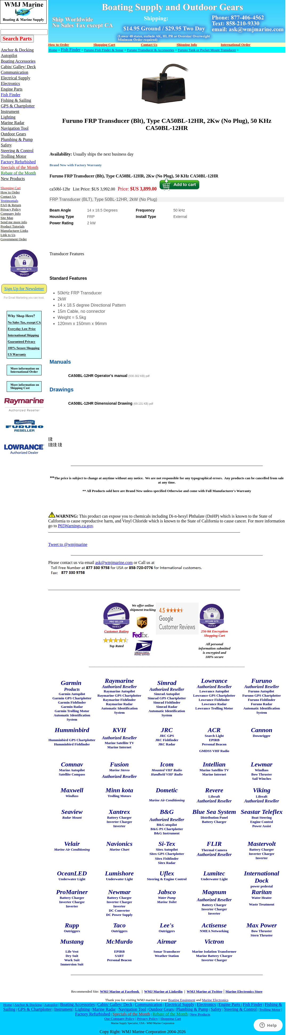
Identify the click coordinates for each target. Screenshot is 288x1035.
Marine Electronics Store (243, 991)
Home (53, 50)
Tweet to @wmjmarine (67, 544)
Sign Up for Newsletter (24, 288)
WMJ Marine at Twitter (204, 991)
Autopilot (51, 1005)
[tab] (167, 356)
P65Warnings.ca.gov (75, 525)
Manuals (60, 362)
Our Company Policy (119, 1019)
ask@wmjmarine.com (113, 562)
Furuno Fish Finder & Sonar (103, 50)
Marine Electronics (215, 1000)
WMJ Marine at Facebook (120, 991)
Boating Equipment (181, 1000)
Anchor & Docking (28, 1005)
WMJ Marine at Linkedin (163, 991)
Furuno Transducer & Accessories (150, 50)
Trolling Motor (270, 1010)
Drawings (62, 389)
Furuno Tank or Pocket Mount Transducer (207, 50)
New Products (200, 1014)
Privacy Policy (147, 1019)
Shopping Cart (170, 1019)
